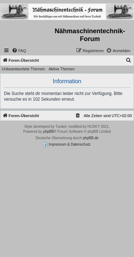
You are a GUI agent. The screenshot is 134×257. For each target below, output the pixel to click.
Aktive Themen (62, 69)
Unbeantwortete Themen (23, 69)
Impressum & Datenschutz (66, 144)
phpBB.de (91, 138)
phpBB (48, 131)
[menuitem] (19, 50)
